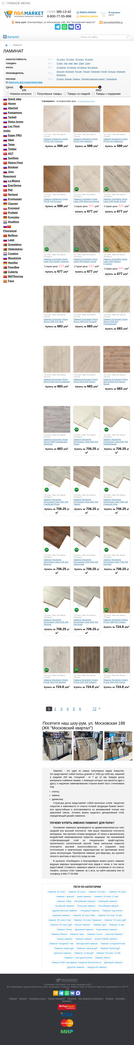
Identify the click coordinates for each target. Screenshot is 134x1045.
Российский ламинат (109, 906)
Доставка (120, 998)
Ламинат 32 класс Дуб (61, 924)
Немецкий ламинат (107, 901)
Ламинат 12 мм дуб (83, 953)
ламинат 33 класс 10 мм (110, 915)
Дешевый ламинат (84, 929)
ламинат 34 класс (117, 892)
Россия (78, 71)
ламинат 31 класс (56, 892)
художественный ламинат (64, 910)
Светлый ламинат (114, 934)
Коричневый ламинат (106, 929)
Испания (70, 71)
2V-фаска (61, 67)
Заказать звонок (87, 16)
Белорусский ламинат (87, 943)
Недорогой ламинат (97, 967)
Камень (76, 79)
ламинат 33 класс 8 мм (59, 920)
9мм (76, 63)
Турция (86, 71)
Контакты (66, 1001)
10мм (81, 63)
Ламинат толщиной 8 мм (113, 943)
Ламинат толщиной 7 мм (61, 943)
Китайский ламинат (64, 906)
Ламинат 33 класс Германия (87, 920)
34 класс (89, 59)
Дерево (68, 79)
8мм (71, 63)
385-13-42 (58, 11)
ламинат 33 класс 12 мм (106, 896)
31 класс (61, 59)
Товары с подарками (106, 93)
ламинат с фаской (65, 896)
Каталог (11, 37)
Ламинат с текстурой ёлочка (78, 957)
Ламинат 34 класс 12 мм (108, 953)
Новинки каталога (18, 93)
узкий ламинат (84, 896)
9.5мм (60, 63)
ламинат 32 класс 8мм (84, 915)
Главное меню (15, 3)
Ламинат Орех (77, 934)
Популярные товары (48, 93)
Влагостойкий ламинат (106, 939)
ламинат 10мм (64, 901)
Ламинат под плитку (112, 910)
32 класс (70, 59)
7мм (66, 63)
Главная (13, 998)
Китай (104, 71)
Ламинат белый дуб (110, 948)
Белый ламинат (82, 924)
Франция (121, 71)
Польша (112, 71)
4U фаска (82, 67)
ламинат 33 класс (97, 892)
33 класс (79, 59)
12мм (87, 63)
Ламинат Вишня (59, 934)
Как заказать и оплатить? (91, 998)
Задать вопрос (86, 12)
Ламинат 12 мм (116, 924)
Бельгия (61, 71)
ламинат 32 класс (77, 892)
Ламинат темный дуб (87, 948)
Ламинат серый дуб (64, 948)
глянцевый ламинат (90, 910)
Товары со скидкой (77, 93)
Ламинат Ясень (64, 929)
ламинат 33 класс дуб (115, 920)
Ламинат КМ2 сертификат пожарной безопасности (76, 962)
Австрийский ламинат (85, 901)
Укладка (110, 998)
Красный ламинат (62, 953)
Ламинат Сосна (94, 934)
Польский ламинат (86, 906)
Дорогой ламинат (75, 967)
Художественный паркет (93, 79)
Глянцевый (111, 79)
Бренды (23, 998)
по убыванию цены (86, 101)
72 (94, 709)
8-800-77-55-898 (59, 16)
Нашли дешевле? (56, 998)
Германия (95, 71)
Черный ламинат (84, 939)
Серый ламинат (64, 939)
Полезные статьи (37, 998)
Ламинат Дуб (99, 924)
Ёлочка (60, 79)
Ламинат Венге (102, 957)
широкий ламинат (61, 915)
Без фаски (93, 67)
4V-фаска (71, 67)
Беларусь (61, 75)
